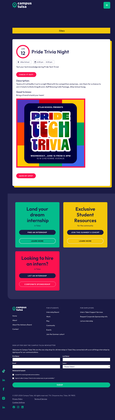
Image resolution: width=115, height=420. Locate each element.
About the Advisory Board (22, 325)
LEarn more (37, 241)
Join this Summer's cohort (85, 232)
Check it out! (26, 75)
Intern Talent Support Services (91, 312)
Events (48, 330)
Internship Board (52, 312)
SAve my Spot (26, 176)
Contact (15, 329)
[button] (107, 5)
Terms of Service (40, 399)
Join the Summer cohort (55, 334)
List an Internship (37, 276)
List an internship (86, 321)
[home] (22, 5)
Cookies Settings (18, 402)
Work (48, 317)
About (14, 320)
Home (14, 316)
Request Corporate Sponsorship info (93, 317)
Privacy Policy (17, 399)
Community (50, 325)
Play (47, 321)
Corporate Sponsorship (37, 284)
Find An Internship (37, 232)
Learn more (85, 241)
